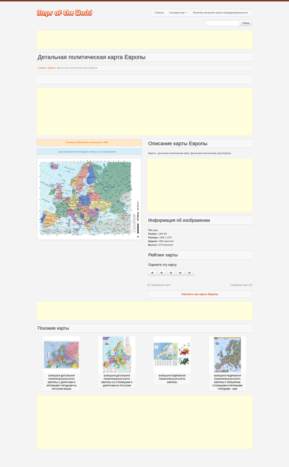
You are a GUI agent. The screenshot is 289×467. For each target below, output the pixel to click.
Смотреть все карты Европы (199, 294)
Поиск (246, 23)
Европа (51, 68)
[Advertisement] (144, 39)
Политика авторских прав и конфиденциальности (220, 12)
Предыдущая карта (161, 285)
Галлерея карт (178, 12)
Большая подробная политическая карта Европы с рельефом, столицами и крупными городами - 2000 (227, 382)
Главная (159, 12)
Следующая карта (239, 285)
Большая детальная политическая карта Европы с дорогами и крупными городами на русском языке (61, 382)
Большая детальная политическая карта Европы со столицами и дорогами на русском (116, 380)
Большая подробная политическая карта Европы (172, 379)
